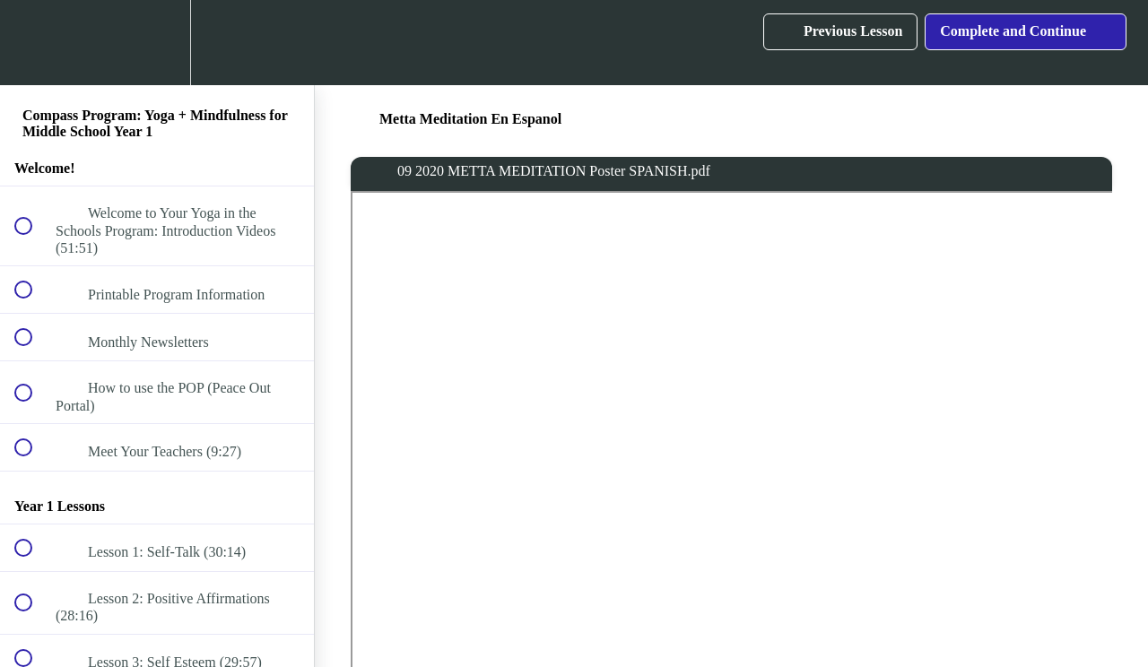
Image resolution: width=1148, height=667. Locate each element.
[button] (33, 42)
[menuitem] (157, 42)
